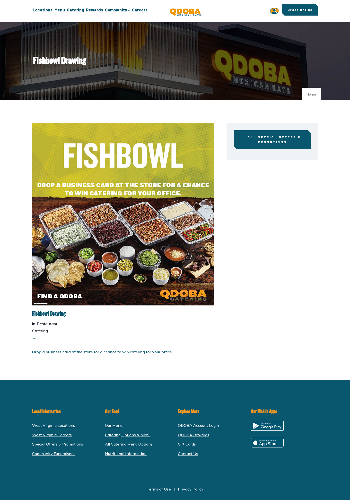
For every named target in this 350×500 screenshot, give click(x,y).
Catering (75, 9)
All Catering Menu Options (129, 444)
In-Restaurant (44, 323)
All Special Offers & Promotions (272, 139)
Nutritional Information (126, 453)
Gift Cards (187, 444)
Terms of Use (159, 489)
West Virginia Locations (53, 425)
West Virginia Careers (52, 434)
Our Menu (113, 425)
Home (311, 94)
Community (117, 10)
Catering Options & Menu (127, 434)
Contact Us (188, 453)
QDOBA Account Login (198, 425)
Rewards (94, 9)
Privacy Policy (190, 489)
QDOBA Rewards (193, 434)
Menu (59, 9)
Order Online (300, 10)
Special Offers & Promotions (57, 444)
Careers (140, 9)
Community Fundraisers (53, 453)
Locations (42, 9)
